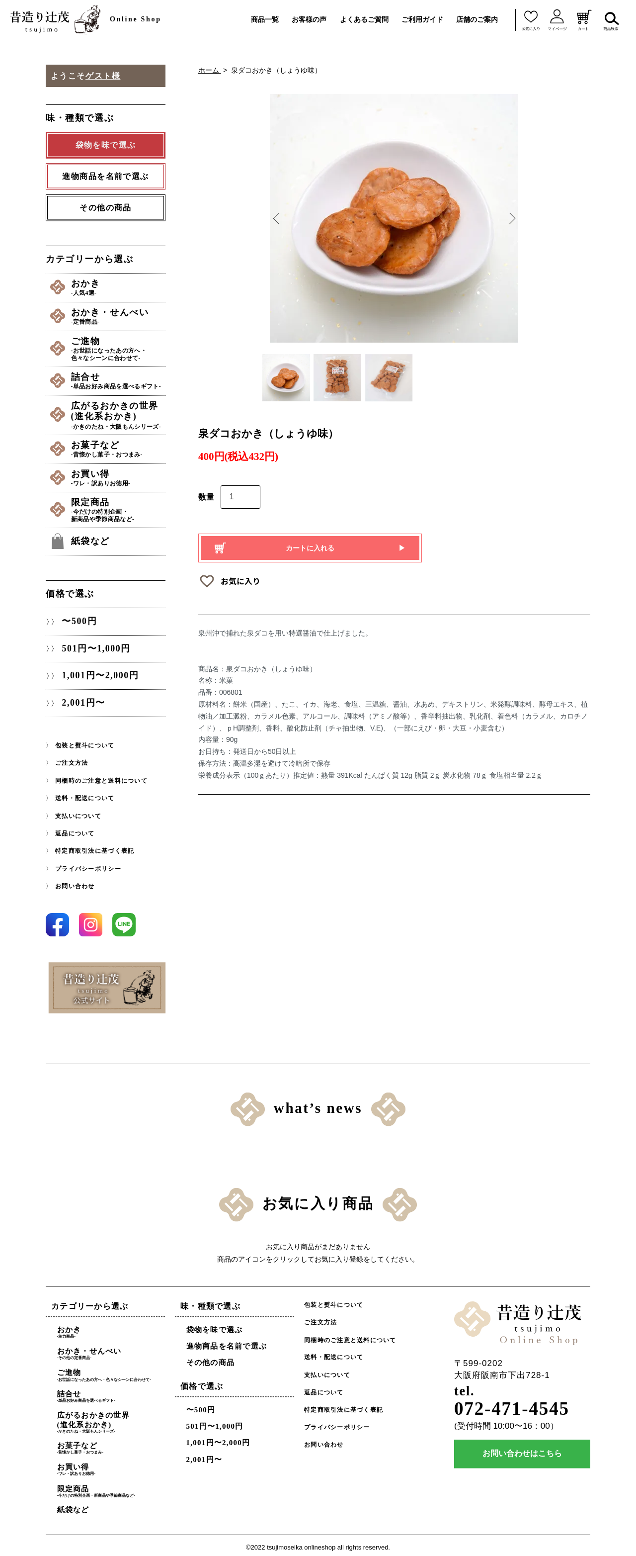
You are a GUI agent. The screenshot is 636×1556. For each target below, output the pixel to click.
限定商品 (119, 507)
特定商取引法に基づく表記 (94, 847)
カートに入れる (310, 550)
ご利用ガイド (422, 19)
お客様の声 (309, 19)
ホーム (209, 70)
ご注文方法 (71, 760)
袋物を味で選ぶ (214, 1326)
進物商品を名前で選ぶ (226, 1343)
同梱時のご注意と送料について (101, 777)
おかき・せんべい (119, 315)
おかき (119, 287)
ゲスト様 (102, 76)
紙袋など (92, 538)
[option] (394, 218)
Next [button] (510, 218)
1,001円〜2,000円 (100, 673)
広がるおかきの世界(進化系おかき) (119, 413)
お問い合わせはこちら (522, 1451)
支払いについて (78, 812)
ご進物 (119, 348)
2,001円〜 (83, 700)
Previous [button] (277, 218)
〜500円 (78, 618)
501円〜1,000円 (95, 645)
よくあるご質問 (364, 19)
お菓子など (119, 447)
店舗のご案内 (477, 19)
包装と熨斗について (84, 742)
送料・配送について (84, 795)
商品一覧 (265, 19)
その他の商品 (106, 207)
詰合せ (119, 379)
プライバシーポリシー (88, 864)
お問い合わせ (75, 882)
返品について (75, 829)
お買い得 (119, 475)
